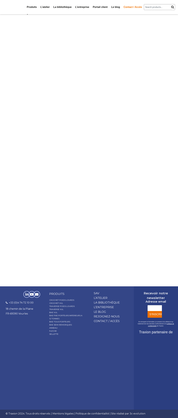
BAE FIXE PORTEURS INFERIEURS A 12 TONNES (65, 317)
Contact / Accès (133, 7)
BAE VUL (53, 312)
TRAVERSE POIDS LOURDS (62, 306)
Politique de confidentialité (92, 413)
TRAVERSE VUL (56, 309)
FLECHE (53, 331)
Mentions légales (63, 413)
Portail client (100, 7)
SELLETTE (53, 334)
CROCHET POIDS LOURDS (61, 300)
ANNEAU (53, 328)
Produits (32, 7)
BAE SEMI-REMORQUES (60, 325)
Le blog (115, 7)
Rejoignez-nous (107, 316)
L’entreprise (82, 7)
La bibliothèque (62, 7)
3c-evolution (137, 413)
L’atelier (45, 7)
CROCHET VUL (56, 303)
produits (56, 294)
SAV (96, 293)
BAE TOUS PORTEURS (59, 321)
